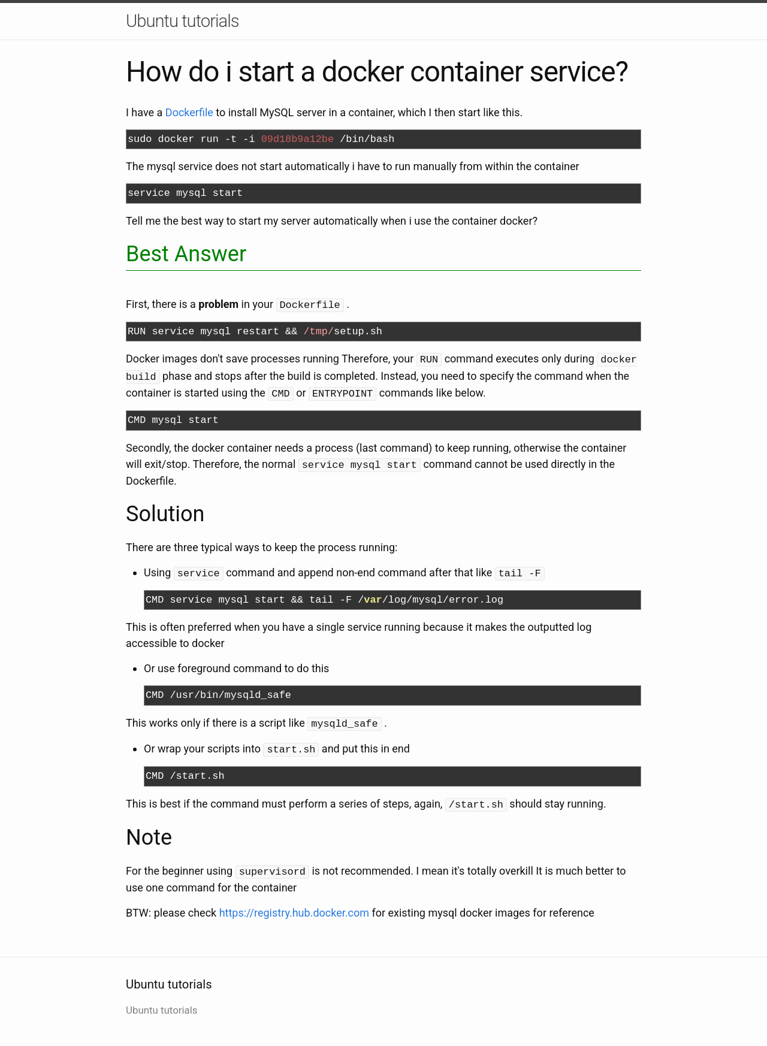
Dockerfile (189, 112)
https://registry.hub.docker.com (294, 905)
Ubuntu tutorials (182, 21)
